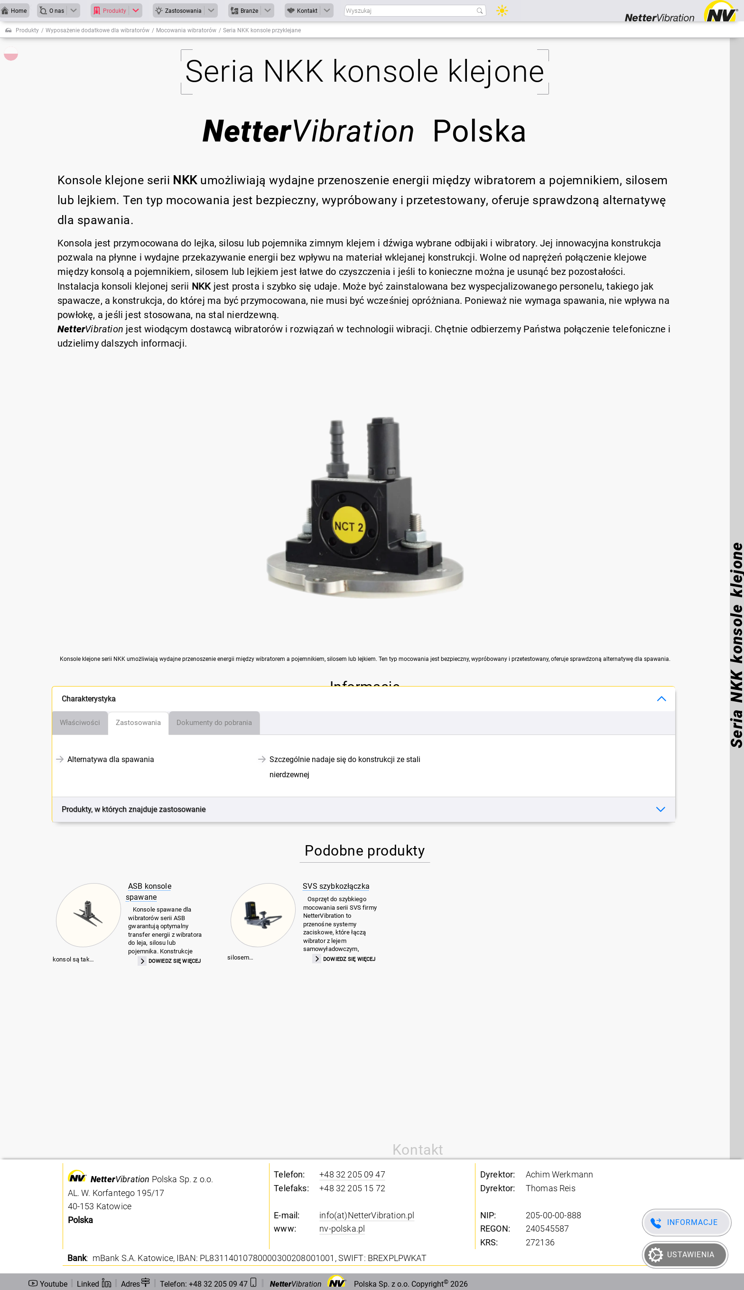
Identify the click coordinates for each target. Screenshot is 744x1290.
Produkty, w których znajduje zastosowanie (133, 809)
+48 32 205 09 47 (352, 1174)
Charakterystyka (89, 698)
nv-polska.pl (342, 1229)
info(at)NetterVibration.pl (366, 1215)
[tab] (80, 723)
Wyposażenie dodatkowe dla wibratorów (97, 30)
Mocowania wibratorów (186, 30)
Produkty (27, 30)
